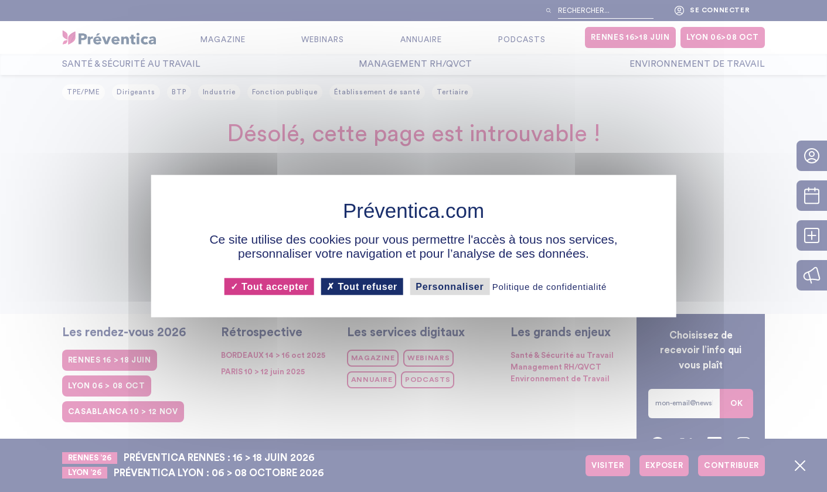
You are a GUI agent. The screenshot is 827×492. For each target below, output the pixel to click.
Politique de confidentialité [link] (549, 286)
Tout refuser (361, 286)
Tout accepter (269, 286)
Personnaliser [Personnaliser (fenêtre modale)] (450, 286)
